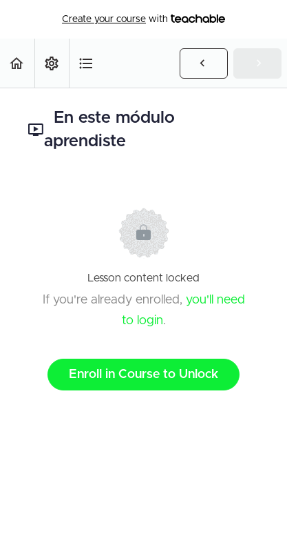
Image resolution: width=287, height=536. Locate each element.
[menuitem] (51, 63)
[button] (17, 63)
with (143, 19)
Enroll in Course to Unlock (143, 374)
